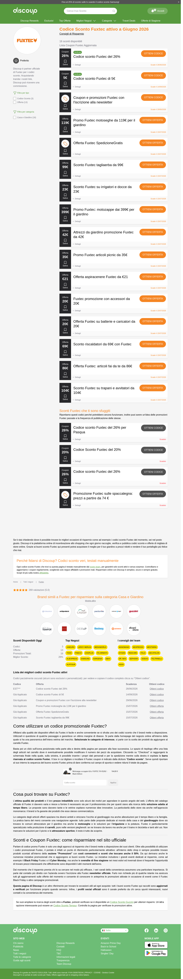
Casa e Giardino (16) (24, 117)
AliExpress (72, 659)
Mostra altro (90, 601)
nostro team (95, 567)
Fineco (78, 653)
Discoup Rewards (29, 20)
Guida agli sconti (21, 960)
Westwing (152, 647)
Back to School (108, 946)
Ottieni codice (153, 53)
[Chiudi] (179, 2)
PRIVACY (89, 973)
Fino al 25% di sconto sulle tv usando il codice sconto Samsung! (90, 2)
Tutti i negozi (19, 953)
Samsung (85, 659)
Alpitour (71, 665)
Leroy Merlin (84, 647)
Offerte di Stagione (150, 20)
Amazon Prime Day (111, 943)
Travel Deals (128, 20)
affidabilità (43, 573)
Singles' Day (107, 953)
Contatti (61, 946)
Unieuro (71, 647)
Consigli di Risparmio (71, 33)
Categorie (109, 21)
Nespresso (138, 647)
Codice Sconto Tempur (65, 905)
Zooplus (89, 653)
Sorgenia (97, 659)
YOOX (69, 653)
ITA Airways (102, 653)
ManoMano (124, 647)
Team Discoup (64, 964)
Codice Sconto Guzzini (122, 902)
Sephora (134, 659)
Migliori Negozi (86, 21)
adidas (144, 659)
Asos (121, 665)
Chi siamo (18, 943)
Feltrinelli (156, 659)
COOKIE (97, 973)
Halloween (106, 950)
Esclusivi (48, 20)
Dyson (122, 653)
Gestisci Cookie (108, 973)
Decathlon (154, 653)
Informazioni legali (66, 957)
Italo (142, 653)
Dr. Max (122, 659)
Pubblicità (18, 946)
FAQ (59, 950)
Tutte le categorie (22, 957)
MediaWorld (100, 647)
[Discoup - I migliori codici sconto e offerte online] (25, 11)
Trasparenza (63, 960)
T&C (59, 953)
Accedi (157, 10)
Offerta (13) (20, 102)
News (16, 950)
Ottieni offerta (152, 120)
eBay (108, 659)
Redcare (132, 653)
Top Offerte (65, 20)
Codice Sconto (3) (23, 98)
